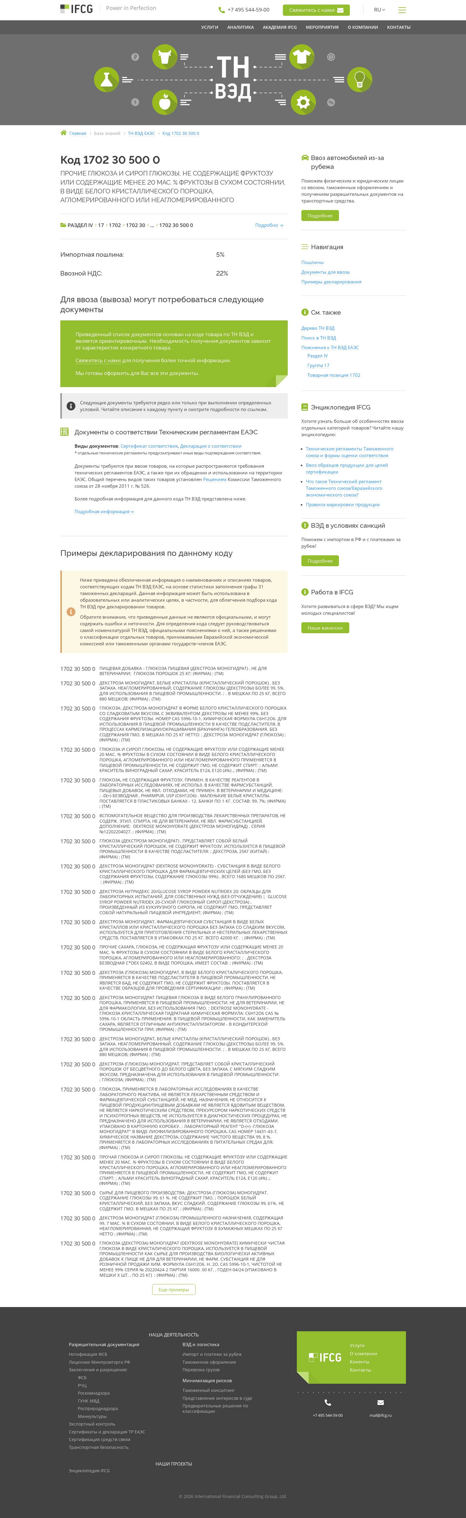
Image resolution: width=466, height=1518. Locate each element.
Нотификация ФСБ (88, 1354)
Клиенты (360, 1362)
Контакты (360, 1370)
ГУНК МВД (88, 1401)
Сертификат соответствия (149, 446)
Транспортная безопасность (99, 1447)
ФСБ (82, 1377)
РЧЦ (82, 1385)
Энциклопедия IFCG (89, 1470)
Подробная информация (102, 511)
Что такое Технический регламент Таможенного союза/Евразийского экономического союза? (344, 488)
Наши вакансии (325, 628)
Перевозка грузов (201, 1370)
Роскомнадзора (94, 1393)
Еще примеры (174, 1289)
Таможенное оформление (209, 1362)
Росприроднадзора (98, 1408)
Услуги (357, 1345)
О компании (363, 1353)
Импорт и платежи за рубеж (212, 1354)
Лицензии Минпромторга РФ (99, 1362)
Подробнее (320, 215)
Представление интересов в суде (217, 1398)
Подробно (266, 225)
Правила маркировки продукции (343, 504)
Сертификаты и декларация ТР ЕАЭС (107, 1432)
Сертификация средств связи (99, 1439)
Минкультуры (92, 1416)
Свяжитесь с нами (316, 10)
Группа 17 (318, 365)
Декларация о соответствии (211, 446)
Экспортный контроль (92, 1424)
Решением (214, 479)
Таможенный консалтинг (209, 1390)
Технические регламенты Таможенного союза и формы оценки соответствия (350, 452)
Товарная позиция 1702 (333, 375)
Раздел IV (317, 356)
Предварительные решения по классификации (215, 1408)
